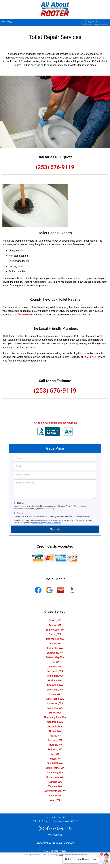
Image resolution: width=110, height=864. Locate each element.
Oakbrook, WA (55, 719)
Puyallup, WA (55, 742)
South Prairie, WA (55, 765)
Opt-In (20, 510)
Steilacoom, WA (55, 774)
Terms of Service (77, 852)
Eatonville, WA (55, 645)
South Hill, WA (55, 760)
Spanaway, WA (55, 769)
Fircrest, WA (55, 664)
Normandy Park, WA (55, 714)
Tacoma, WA (55, 783)
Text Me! (21, 500)
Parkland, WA (55, 737)
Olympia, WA (55, 723)
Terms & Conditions (53, 520)
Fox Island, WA (55, 673)
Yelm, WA (55, 797)
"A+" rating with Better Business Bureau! (55, 420)
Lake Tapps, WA (55, 696)
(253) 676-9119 (95, 22)
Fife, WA (55, 659)
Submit (55, 527)
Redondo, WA (55, 746)
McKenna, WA (55, 705)
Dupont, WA (55, 640)
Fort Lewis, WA (55, 668)
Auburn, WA (55, 622)
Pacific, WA (55, 733)
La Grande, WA (55, 687)
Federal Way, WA (55, 654)
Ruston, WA (55, 756)
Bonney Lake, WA (55, 627)
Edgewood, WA (55, 650)
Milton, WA (55, 710)
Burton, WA (55, 631)
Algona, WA (55, 617)
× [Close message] (97, 856)
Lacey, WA (55, 691)
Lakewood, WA (55, 700)
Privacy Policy (37, 520)
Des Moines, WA (55, 636)
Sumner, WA (55, 779)
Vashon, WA (55, 793)
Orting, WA (55, 728)
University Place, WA (55, 788)
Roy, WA (55, 751)
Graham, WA (55, 677)
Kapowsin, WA (55, 682)
